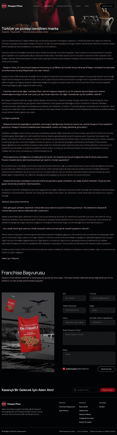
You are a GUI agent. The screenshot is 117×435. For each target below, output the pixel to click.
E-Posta (93, 294)
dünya (28, 133)
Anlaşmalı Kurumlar (86, 418)
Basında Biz (15, 32)
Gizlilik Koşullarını (72, 369)
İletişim (102, 407)
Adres (65, 318)
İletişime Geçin (107, 390)
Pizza (82, 58)
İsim (64, 294)
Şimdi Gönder (106, 369)
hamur (54, 100)
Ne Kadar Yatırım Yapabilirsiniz (101, 318)
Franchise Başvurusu (67, 407)
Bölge (92, 306)
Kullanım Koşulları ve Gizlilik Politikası (102, 431)
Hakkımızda (83, 410)
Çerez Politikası (82, 431)
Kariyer (78, 6)
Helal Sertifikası (85, 414)
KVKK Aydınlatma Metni (67, 431)
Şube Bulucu (64, 410)
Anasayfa (36, 6)
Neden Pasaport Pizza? (72, 330)
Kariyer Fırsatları (85, 422)
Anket (87, 6)
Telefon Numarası (69, 306)
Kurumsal (48, 6)
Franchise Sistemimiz (64, 6)
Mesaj (65, 350)
